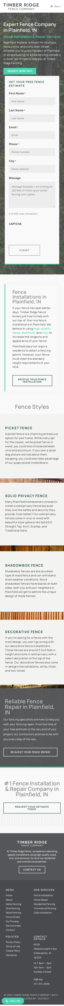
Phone (14, 144)
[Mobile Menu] (56, 6)
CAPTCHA (15, 224)
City (12, 161)
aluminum (28, 333)
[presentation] (35, 234)
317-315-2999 (42, 983)
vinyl (45, 333)
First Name (17, 93)
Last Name (17, 110)
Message (15, 178)
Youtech (43, 998)
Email (13, 127)
